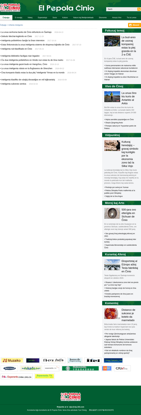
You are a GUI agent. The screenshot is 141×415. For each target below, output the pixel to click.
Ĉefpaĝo (3, 25)
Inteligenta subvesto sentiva (13, 84)
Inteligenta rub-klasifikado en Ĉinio (16, 49)
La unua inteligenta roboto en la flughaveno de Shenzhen (26, 68)
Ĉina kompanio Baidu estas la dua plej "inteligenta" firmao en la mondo (33, 72)
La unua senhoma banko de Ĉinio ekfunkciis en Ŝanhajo (26, 32)
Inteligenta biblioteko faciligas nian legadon (20, 56)
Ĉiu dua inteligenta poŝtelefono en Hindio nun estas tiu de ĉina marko (32, 60)
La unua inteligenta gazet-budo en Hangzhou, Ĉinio (24, 64)
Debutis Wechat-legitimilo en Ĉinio (16, 36)
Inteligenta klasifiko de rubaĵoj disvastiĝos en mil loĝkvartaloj (28, 79)
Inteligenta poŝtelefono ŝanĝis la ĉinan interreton (22, 40)
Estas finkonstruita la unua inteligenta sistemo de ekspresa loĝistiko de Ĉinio (35, 44)
